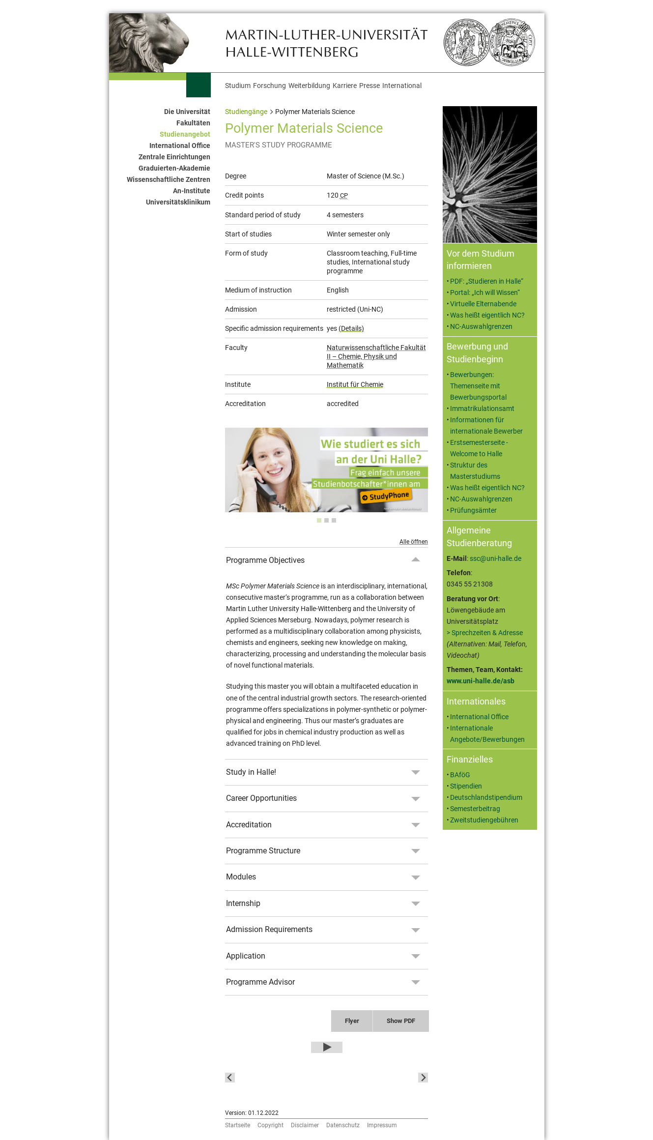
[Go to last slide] (230, 1077)
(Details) (351, 328)
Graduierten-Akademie (174, 168)
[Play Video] (326, 1047)
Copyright (270, 1125)
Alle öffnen (413, 541)
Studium (238, 86)
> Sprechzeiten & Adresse (485, 633)
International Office (179, 146)
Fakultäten (193, 123)
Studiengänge (246, 112)
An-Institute (191, 191)
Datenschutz (343, 1125)
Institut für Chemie (355, 384)
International (402, 86)
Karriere (345, 86)
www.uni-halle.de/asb (480, 681)
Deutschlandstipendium (486, 797)
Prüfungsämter (473, 510)
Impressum (382, 1125)
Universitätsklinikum (178, 202)
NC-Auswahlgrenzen (481, 326)
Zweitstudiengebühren (484, 820)
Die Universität (187, 112)
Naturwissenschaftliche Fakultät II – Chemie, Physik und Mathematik (376, 356)
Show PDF (401, 1020)
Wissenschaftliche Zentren (168, 179)
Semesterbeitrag (475, 809)
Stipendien (466, 786)
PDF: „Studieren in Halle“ (486, 281)
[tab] (319, 520)
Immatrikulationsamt (482, 409)
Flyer (352, 1020)
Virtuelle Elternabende (483, 304)
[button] (298, 1077)
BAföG (460, 775)
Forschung (269, 86)
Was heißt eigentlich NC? (487, 315)
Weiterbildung (309, 86)
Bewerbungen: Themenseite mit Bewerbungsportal (478, 386)
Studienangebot (185, 134)
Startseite (237, 1125)
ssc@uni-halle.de (495, 559)
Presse (369, 86)
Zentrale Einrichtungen (174, 157)
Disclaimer (305, 1125)
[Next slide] (423, 1077)
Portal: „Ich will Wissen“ (485, 293)
